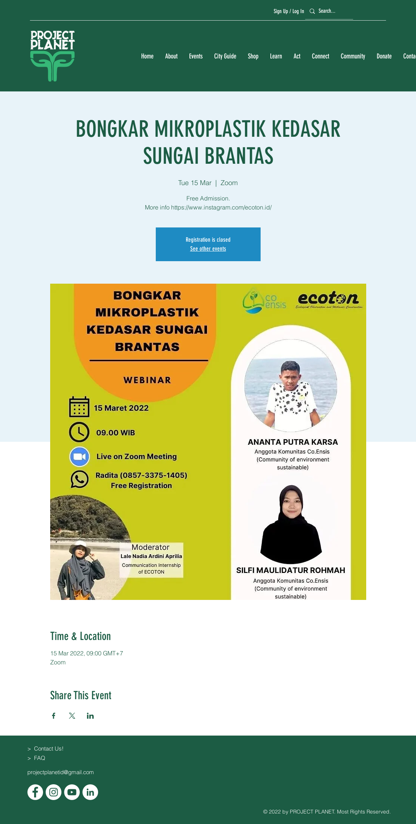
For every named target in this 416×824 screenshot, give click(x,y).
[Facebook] (35, 792)
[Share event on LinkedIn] (90, 716)
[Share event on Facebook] (53, 716)
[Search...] (328, 11)
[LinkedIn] (90, 792)
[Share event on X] (72, 716)
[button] (171, 56)
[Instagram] (53, 792)
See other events (208, 248)
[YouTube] (72, 792)
